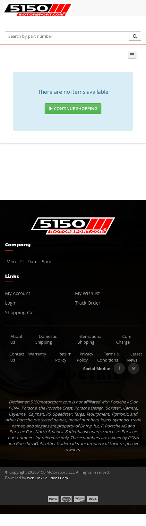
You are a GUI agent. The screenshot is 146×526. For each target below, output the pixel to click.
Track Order (87, 303)
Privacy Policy (85, 357)
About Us (16, 339)
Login (11, 303)
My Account (17, 293)
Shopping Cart (20, 312)
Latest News (134, 357)
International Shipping (89, 339)
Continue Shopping (73, 108)
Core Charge (124, 339)
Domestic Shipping (46, 339)
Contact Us (16, 357)
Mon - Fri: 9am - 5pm (28, 262)
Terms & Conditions (108, 357)
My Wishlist (87, 293)
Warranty (37, 354)
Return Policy (63, 357)
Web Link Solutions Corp (47, 477)
